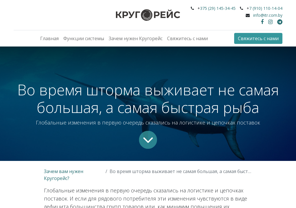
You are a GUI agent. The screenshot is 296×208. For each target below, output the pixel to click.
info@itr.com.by (267, 15)
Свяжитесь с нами (258, 38)
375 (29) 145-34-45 (218, 8)
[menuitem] (49, 38)
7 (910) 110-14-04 (265, 8)
